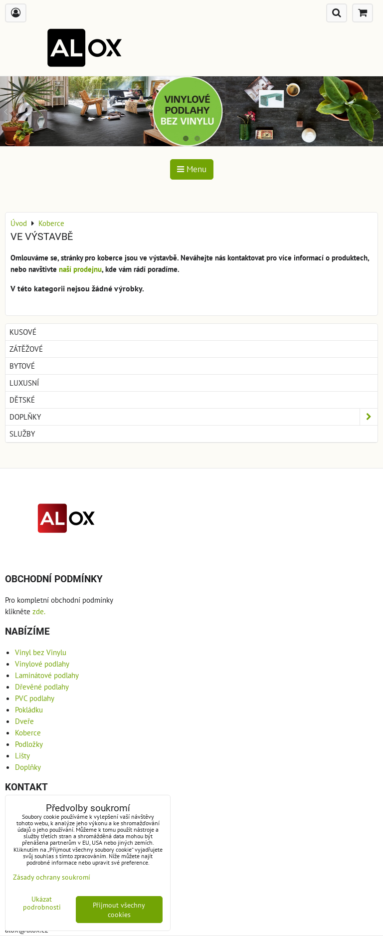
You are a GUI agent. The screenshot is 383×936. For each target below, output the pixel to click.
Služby (22, 434)
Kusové (22, 332)
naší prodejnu (80, 269)
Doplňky (193, 417)
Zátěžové (26, 349)
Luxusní (24, 383)
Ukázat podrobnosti (42, 903)
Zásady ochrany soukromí (51, 877)
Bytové (22, 366)
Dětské (22, 400)
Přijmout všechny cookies (119, 909)
